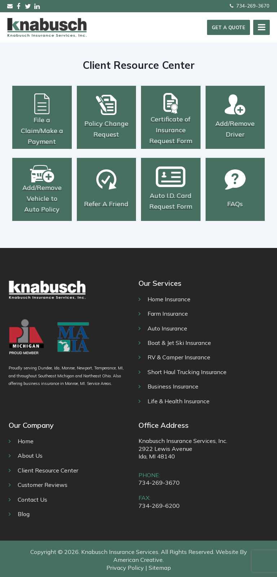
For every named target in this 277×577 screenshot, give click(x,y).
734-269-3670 (249, 6)
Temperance (105, 367)
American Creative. (138, 559)
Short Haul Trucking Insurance (187, 372)
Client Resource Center (48, 470)
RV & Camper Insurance (179, 357)
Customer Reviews (42, 484)
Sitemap (160, 567)
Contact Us (32, 499)
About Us (30, 455)
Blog (24, 514)
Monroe (68, 367)
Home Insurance (169, 299)
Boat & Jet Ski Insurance (179, 342)
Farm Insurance (168, 313)
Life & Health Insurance (179, 401)
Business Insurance (173, 386)
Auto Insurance (167, 328)
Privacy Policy (125, 567)
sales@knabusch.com (10, 6)
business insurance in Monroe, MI (54, 383)
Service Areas (99, 383)
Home (26, 441)
